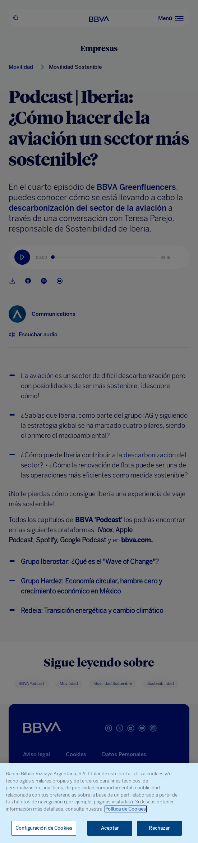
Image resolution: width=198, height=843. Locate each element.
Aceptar (110, 828)
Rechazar (159, 828)
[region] (99, 803)
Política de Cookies (125, 809)
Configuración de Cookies (43, 828)
